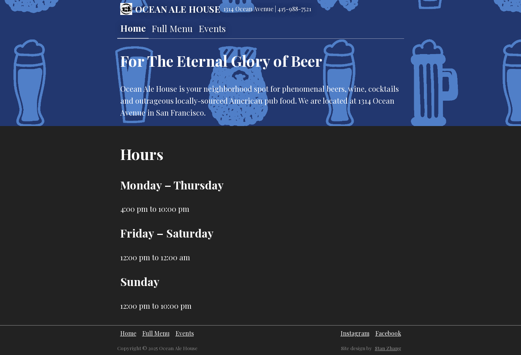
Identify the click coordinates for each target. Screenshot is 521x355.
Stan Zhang (388, 348)
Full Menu (172, 28)
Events (212, 28)
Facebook (388, 333)
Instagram (355, 333)
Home (133, 28)
